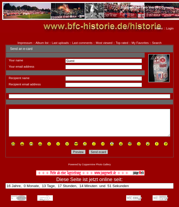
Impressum (24, 42)
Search (157, 42)
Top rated (122, 42)
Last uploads (60, 42)
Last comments (82, 42)
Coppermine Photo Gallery (96, 164)
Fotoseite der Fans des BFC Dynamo (147, 7)
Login (170, 28)
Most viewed (104, 42)
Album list (41, 42)
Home (159, 28)
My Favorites (140, 42)
